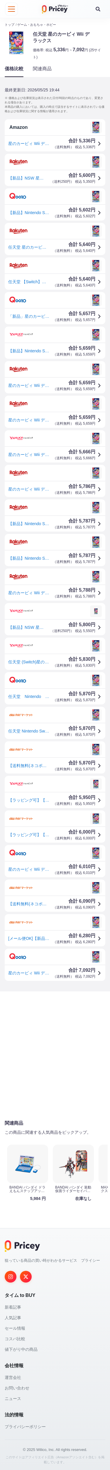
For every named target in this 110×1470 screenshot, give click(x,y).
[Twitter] (26, 1276)
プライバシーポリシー (25, 1426)
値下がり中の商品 (21, 1349)
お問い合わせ (17, 1387)
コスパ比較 (15, 1338)
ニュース (13, 1398)
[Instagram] (10, 1276)
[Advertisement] (55, 1055)
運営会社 (13, 1377)
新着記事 (13, 1307)
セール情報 (15, 1328)
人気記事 (13, 1317)
